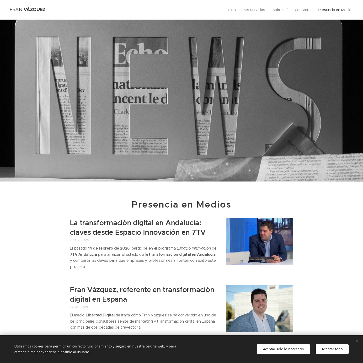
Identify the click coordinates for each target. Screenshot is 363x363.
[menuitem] (230, 10)
